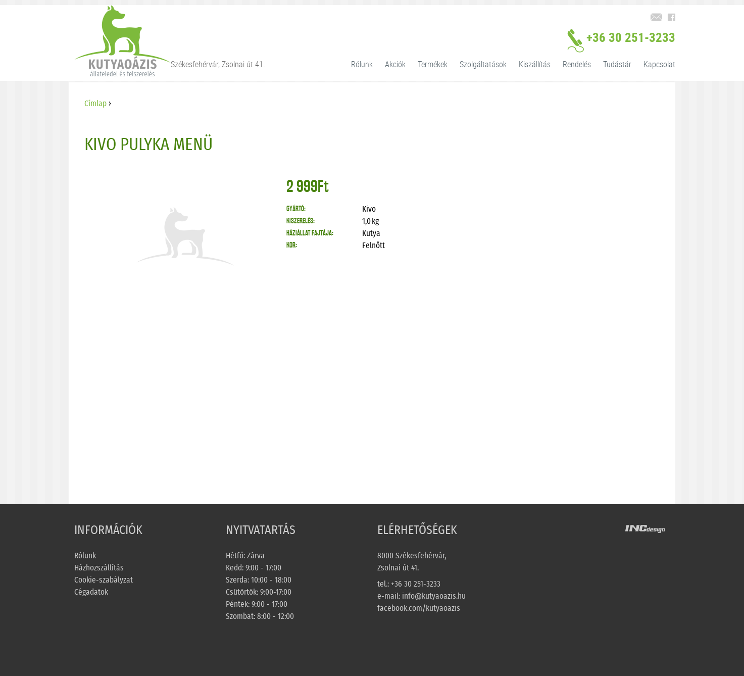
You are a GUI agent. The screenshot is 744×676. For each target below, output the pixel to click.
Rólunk (362, 64)
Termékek (433, 64)
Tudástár (617, 64)
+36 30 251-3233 (621, 42)
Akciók (395, 64)
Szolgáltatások (483, 64)
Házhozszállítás (99, 568)
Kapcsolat (659, 64)
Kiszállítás (535, 64)
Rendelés (577, 64)
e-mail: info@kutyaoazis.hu (421, 596)
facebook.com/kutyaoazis (418, 608)
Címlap (95, 104)
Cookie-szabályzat (103, 580)
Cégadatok (91, 592)
